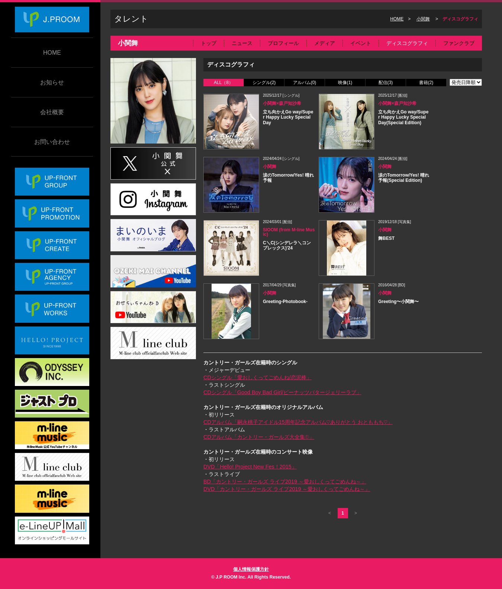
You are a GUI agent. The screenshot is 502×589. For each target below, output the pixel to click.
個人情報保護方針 (251, 569)
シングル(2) (264, 82)
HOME (52, 52)
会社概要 (52, 112)
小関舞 (423, 19)
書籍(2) (426, 82)
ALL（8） (223, 82)
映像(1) (345, 82)
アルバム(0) (304, 82)
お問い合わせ (52, 142)
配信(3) (386, 82)
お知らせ (52, 82)
